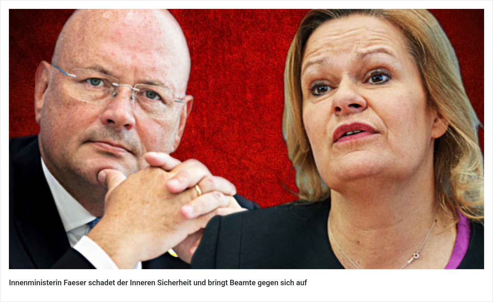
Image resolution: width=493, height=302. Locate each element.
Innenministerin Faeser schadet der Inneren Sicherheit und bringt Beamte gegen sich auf (158, 282)
